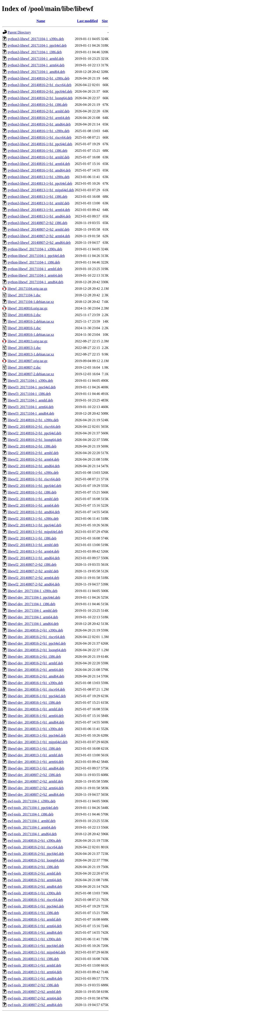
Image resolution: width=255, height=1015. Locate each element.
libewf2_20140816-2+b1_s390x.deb (33, 420)
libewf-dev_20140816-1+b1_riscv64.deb (36, 689)
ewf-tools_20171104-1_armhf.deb (31, 821)
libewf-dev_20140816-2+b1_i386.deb (34, 656)
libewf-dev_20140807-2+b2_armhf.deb (35, 781)
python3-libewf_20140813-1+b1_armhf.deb (38, 203)
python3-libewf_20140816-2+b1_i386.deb (37, 104)
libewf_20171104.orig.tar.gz (27, 288)
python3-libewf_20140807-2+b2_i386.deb (37, 223)
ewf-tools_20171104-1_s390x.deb (32, 801)
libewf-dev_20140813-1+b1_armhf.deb (35, 755)
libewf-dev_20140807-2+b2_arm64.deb (36, 788)
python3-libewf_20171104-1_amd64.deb (36, 72)
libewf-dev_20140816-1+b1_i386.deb (34, 702)
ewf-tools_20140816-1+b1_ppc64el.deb (36, 906)
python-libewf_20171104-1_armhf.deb (35, 269)
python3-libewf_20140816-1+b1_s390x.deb (38, 131)
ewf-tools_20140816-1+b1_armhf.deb (34, 919)
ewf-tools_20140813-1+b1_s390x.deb (34, 939)
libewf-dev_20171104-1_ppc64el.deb (34, 597)
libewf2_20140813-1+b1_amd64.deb (34, 558)
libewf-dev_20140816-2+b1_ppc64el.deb (37, 643)
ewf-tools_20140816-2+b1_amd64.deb (35, 886)
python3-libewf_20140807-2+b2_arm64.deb (39, 236)
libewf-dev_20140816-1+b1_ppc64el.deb (37, 696)
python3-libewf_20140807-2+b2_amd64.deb (39, 242)
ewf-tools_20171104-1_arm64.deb (32, 827)
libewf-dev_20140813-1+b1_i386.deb (34, 748)
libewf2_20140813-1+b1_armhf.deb (33, 545)
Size (105, 21)
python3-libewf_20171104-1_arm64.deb (36, 65)
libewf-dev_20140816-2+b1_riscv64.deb (36, 637)
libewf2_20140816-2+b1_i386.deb (32, 446)
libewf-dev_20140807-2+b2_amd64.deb (36, 794)
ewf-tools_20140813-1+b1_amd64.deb (35, 978)
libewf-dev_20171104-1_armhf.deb (32, 610)
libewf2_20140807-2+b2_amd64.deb (34, 584)
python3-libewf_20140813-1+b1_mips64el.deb (41, 190)
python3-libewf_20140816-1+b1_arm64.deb (39, 164)
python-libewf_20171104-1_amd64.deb (35, 282)
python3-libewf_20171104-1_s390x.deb (36, 39)
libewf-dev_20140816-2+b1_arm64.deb (36, 670)
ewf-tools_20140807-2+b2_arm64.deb (35, 998)
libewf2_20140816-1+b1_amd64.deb (34, 512)
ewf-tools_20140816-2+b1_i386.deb (33, 867)
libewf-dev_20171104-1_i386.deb (31, 604)
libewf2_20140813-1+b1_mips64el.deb (35, 532)
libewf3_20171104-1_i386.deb (29, 394)
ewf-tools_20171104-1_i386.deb (30, 814)
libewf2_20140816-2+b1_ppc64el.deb (34, 433)
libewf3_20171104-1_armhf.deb (30, 400)
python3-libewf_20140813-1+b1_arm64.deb (39, 210)
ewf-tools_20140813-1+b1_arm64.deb (35, 972)
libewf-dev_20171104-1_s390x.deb (32, 591)
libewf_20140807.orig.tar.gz (27, 361)
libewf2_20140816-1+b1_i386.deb (32, 492)
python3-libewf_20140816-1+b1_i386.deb (37, 150)
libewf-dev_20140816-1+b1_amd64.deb (36, 722)
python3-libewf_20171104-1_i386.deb (35, 52)
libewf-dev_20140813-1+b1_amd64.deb (36, 768)
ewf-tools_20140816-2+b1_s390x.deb (34, 840)
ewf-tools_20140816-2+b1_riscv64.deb (35, 847)
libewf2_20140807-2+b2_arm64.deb (33, 578)
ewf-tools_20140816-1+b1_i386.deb (33, 913)
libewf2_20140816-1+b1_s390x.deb (33, 472)
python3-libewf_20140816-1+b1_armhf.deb (38, 157)
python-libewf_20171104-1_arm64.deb (35, 275)
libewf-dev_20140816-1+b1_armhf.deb (35, 709)
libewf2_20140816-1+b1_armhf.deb (33, 499)
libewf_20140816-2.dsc (24, 315)
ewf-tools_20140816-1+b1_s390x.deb (34, 893)
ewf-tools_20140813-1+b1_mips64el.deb (37, 952)
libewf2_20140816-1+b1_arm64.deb (33, 505)
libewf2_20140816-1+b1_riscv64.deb (34, 479)
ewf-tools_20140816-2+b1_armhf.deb (34, 873)
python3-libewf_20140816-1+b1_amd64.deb (39, 170)
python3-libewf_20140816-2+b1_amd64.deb (39, 124)
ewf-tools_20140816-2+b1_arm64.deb (35, 880)
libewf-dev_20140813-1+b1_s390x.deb (35, 729)
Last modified (87, 21)
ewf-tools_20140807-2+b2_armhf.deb (34, 992)
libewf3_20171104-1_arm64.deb (31, 407)
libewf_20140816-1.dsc (24, 328)
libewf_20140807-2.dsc (24, 367)
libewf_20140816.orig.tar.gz (27, 308)
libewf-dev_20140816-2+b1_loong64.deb (37, 650)
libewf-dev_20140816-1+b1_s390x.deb (35, 683)
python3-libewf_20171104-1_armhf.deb (36, 58)
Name (40, 21)
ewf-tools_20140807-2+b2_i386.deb (33, 985)
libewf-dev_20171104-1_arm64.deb (33, 617)
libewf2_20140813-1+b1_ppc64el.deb (34, 525)
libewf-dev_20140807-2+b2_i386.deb (34, 775)
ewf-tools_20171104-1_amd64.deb (32, 834)
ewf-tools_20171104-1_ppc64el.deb (33, 808)
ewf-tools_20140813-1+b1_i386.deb (33, 959)
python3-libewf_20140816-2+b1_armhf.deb (38, 111)
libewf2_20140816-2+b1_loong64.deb (35, 440)
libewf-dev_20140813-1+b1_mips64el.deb (37, 742)
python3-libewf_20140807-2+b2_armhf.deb (38, 229)
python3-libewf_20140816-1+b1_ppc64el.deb (40, 144)
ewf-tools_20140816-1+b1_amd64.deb (35, 932)
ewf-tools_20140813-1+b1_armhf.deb (34, 965)
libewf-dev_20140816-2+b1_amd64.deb (36, 676)
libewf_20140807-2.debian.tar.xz (31, 374)
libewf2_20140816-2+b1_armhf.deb (33, 453)
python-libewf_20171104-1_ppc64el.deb (36, 256)
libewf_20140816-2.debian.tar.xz (31, 321)
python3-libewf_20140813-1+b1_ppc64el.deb (40, 183)
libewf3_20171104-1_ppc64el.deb (32, 387)
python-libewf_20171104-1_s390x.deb (35, 249)
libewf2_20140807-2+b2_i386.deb (32, 564)
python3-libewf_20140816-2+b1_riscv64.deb (39, 85)
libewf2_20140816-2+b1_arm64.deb (33, 459)
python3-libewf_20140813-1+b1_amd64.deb (39, 216)
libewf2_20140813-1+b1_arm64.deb (33, 551)
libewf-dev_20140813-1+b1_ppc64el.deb (37, 735)
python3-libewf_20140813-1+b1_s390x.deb (38, 177)
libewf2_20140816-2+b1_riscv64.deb (34, 426)
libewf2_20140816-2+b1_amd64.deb (34, 466)
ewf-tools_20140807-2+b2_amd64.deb (35, 1005)
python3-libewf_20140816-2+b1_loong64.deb (40, 98)
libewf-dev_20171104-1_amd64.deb (33, 624)
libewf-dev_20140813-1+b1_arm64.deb (36, 762)
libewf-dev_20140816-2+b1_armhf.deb (35, 663)
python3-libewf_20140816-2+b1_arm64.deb (39, 118)
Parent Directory (19, 32)
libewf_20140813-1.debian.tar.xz (31, 354)
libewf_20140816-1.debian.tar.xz (31, 334)
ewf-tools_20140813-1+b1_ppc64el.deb (36, 946)
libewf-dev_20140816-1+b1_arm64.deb (36, 716)
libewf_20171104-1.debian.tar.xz (31, 302)
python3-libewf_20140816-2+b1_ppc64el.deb (40, 91)
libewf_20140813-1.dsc (24, 348)
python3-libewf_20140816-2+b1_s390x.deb (38, 78)
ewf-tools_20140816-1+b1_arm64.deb (35, 926)
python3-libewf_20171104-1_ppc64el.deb (37, 45)
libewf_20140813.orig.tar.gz (27, 341)
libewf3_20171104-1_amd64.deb (31, 413)
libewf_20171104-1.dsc (24, 295)
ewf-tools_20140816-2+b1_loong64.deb (36, 860)
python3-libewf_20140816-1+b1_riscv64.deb (39, 137)
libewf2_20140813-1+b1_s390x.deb (33, 518)
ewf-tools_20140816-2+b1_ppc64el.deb (36, 854)
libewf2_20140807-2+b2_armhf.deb (33, 571)
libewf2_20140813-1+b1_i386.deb (32, 538)
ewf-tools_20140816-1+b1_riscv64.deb (35, 900)
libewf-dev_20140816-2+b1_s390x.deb (35, 630)
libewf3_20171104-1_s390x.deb (30, 380)
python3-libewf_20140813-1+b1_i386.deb (37, 196)
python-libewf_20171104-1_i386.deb (34, 262)
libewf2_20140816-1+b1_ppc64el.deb (34, 486)
